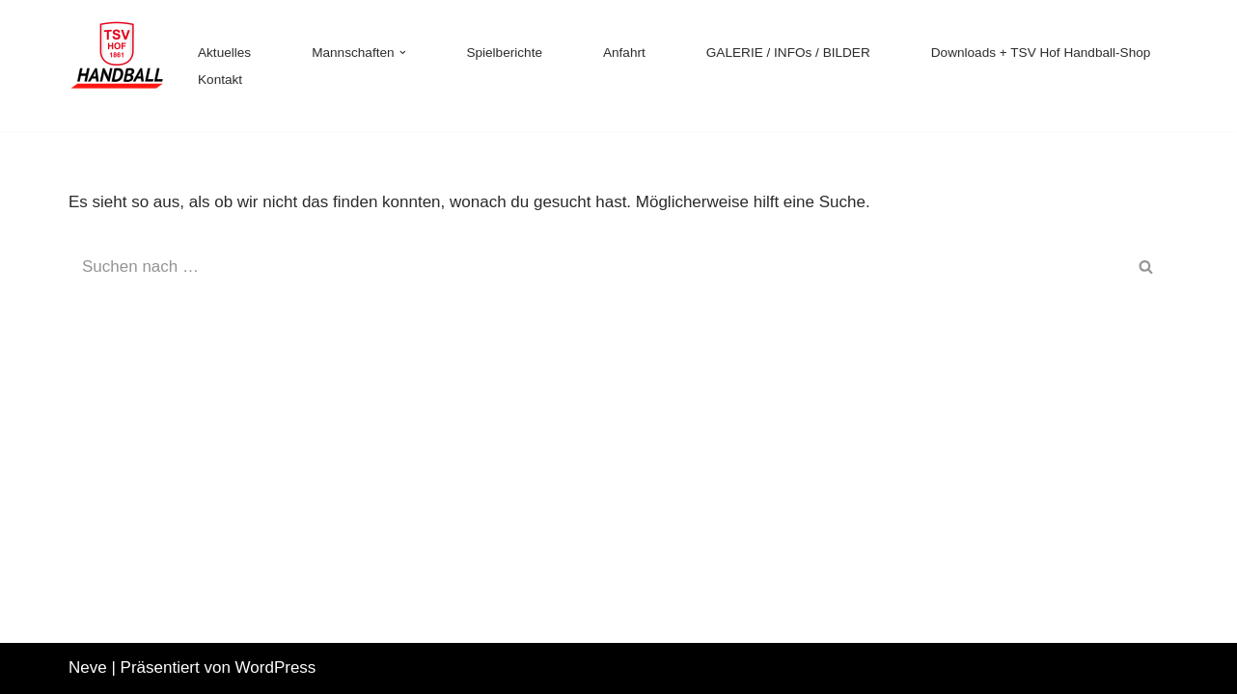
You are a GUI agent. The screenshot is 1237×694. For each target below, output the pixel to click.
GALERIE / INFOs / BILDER (788, 52)
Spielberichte (504, 52)
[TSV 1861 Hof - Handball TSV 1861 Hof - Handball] (117, 65)
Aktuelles (224, 52)
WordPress (275, 667)
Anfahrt (624, 52)
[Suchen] (597, 267)
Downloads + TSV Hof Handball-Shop (1041, 52)
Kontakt (220, 79)
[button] (402, 52)
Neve (88, 667)
